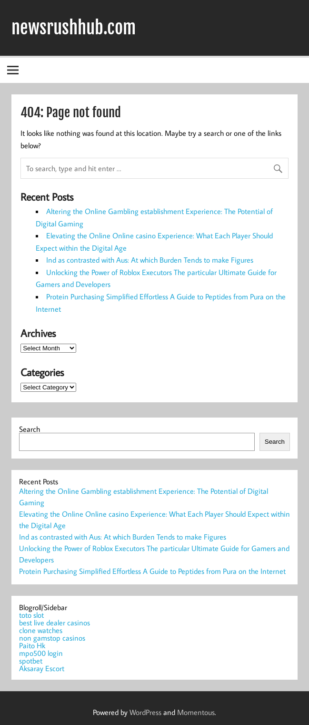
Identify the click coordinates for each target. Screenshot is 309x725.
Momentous (196, 712)
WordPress (145, 712)
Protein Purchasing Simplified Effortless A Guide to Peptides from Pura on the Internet (152, 571)
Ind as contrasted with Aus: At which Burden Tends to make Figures (149, 260)
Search (29, 429)
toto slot (31, 615)
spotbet (30, 660)
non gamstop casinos (52, 638)
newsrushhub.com (73, 28)
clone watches (40, 630)
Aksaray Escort (41, 668)
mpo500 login (41, 653)
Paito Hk (32, 645)
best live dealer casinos (54, 622)
